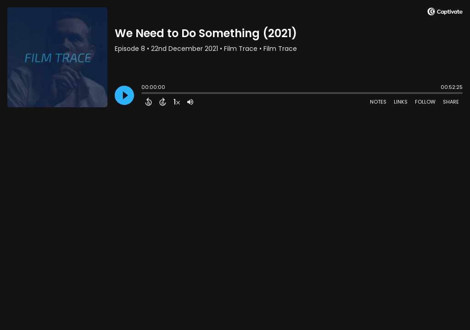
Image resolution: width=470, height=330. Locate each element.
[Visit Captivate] (445, 13)
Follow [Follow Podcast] (425, 101)
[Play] (124, 95)
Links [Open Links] (401, 101)
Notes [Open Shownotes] (378, 101)
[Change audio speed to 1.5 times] (177, 101)
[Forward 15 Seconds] (163, 101)
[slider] (143, 94)
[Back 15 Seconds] (148, 101)
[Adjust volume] (190, 101)
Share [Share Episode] (451, 101)
